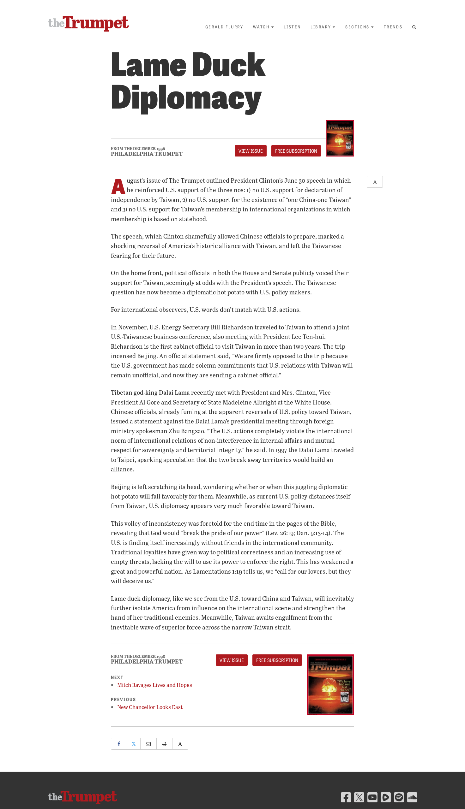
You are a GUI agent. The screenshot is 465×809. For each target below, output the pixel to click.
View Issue (251, 151)
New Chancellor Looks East (150, 707)
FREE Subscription (296, 151)
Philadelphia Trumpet (147, 153)
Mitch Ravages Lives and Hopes (154, 684)
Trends (393, 26)
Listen (292, 26)
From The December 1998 (138, 149)
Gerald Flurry (224, 26)
